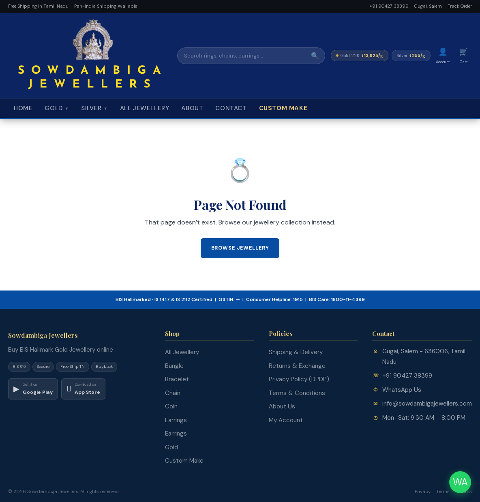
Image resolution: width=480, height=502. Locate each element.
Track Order (460, 6)
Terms (443, 491)
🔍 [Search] (315, 55)
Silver (94, 108)
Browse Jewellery (240, 248)
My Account (286, 420)
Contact (230, 108)
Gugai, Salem (428, 6)
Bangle (174, 366)
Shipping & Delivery (296, 352)
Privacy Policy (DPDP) (299, 379)
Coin (171, 406)
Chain (172, 393)
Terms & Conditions (297, 393)
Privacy (423, 491)
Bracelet (177, 379)
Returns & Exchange (297, 366)
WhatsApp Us (401, 390)
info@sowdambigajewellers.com (427, 403)
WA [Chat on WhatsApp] (460, 482)
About (192, 108)
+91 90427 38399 (389, 6)
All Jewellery (144, 108)
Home (23, 108)
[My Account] (443, 55)
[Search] (241, 56)
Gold (57, 108)
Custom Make (283, 108)
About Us (282, 406)
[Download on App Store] (83, 388)
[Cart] (463, 55)
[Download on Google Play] (33, 388)
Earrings (176, 420)
